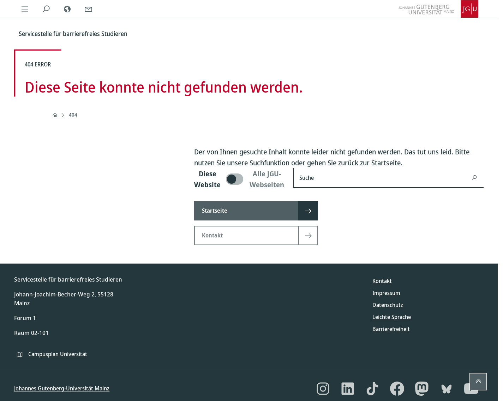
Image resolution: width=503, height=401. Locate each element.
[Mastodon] (422, 389)
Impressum (386, 293)
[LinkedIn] (348, 389)
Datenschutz (387, 305)
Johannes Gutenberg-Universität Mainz (61, 388)
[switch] (239, 179)
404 (73, 114)
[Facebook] (397, 389)
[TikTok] (372, 389)
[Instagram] (323, 389)
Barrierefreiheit (391, 329)
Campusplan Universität (57, 354)
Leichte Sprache (391, 317)
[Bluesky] (446, 389)
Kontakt (382, 281)
